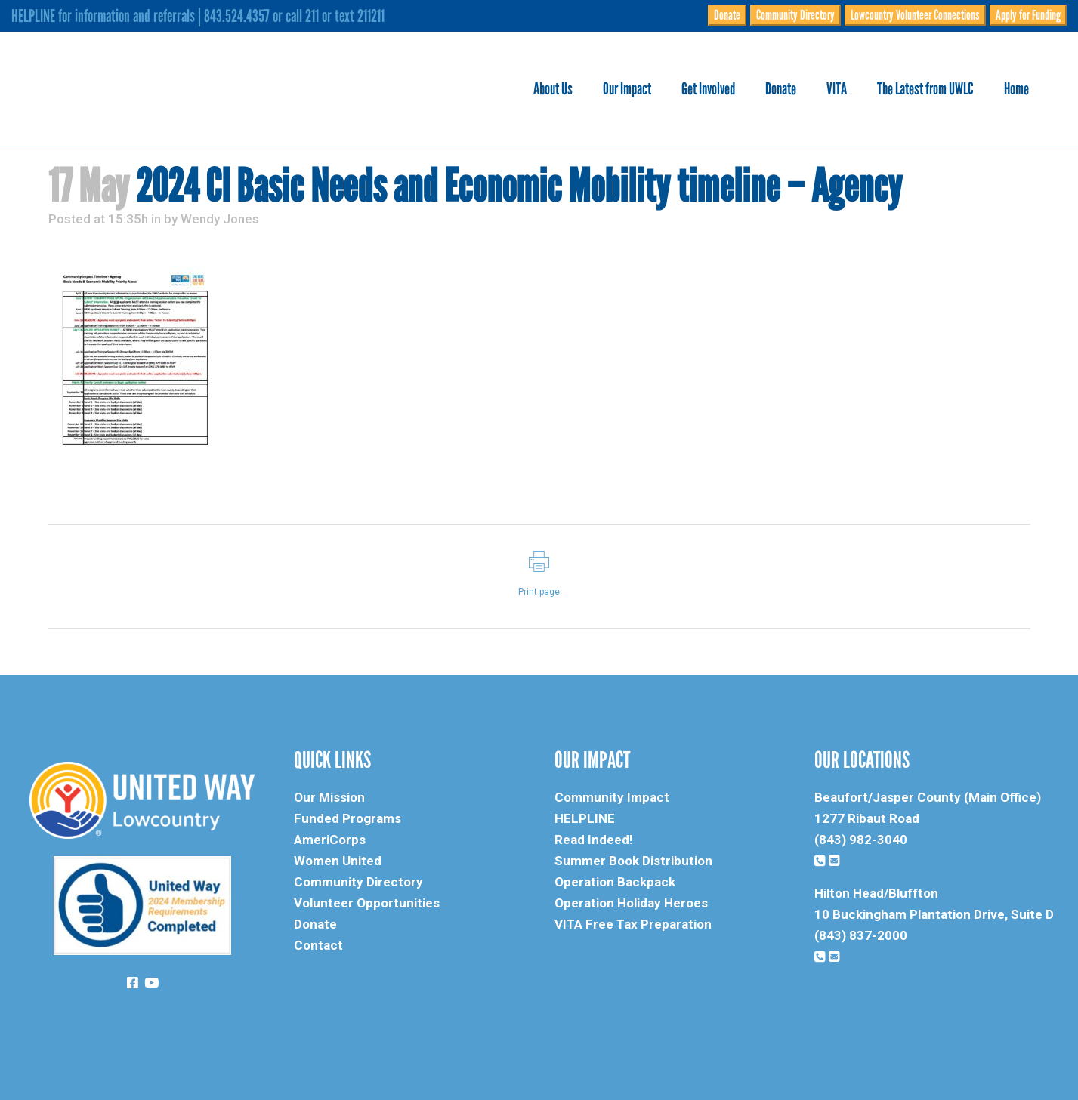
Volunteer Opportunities (367, 903)
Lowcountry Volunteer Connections (915, 15)
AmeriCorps (330, 839)
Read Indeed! (593, 839)
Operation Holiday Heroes (631, 903)
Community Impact (611, 797)
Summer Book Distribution (633, 860)
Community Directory (795, 15)
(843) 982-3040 (860, 839)
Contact (318, 945)
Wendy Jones (220, 218)
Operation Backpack (614, 881)
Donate (727, 15)
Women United (337, 860)
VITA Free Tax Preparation (633, 924)
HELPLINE (584, 818)
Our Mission (329, 797)
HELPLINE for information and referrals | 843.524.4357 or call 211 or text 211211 (198, 15)
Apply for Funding (1028, 15)
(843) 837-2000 (860, 935)
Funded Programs (347, 818)
